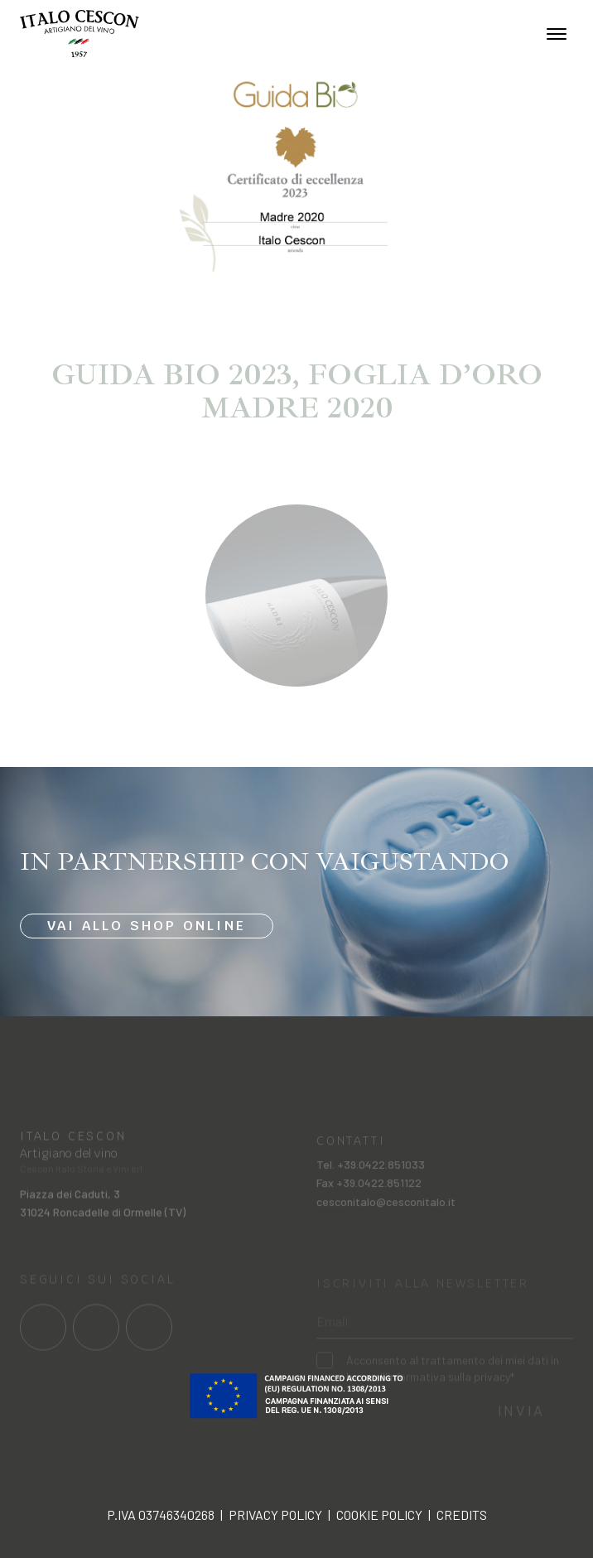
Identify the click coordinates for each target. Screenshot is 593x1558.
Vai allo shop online (146, 926)
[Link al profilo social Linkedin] (149, 1337)
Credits (461, 1514)
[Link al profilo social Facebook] (43, 1337)
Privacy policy (275, 1514)
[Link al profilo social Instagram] (96, 1337)
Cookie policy (379, 1514)
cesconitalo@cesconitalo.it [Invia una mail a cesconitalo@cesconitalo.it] (386, 1212)
